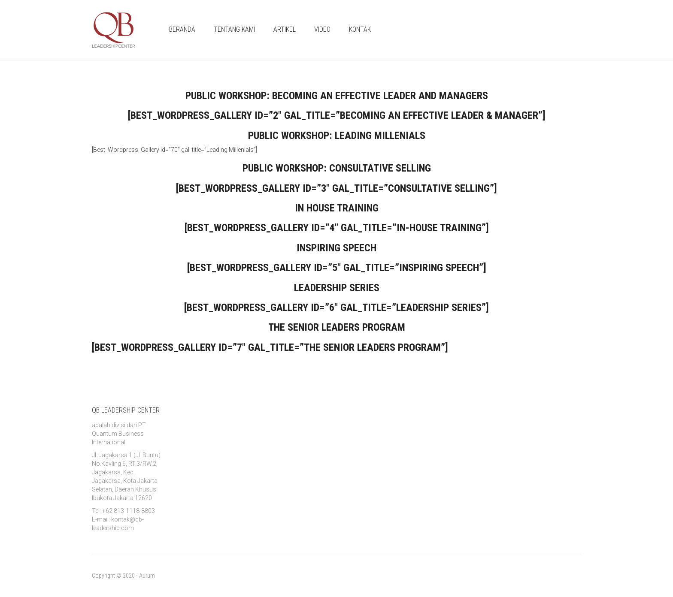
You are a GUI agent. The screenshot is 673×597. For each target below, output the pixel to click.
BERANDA (182, 29)
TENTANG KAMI (234, 29)
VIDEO (322, 29)
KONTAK (360, 29)
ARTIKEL (284, 29)
